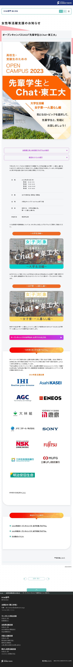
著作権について (60, 558)
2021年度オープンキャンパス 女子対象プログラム (29, 531)
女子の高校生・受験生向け (9, 629)
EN (64, 11)
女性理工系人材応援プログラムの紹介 (35, 150)
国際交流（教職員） (6, 643)
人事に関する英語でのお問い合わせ (11, 645)
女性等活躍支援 (7, 625)
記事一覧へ (36, 579)
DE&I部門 (11, 11)
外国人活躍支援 (7, 636)
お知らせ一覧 (5, 618)
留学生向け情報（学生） (8, 640)
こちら (24, 493)
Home (1, 593)
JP (60, 11)
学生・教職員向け (6, 632)
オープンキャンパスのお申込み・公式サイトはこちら (28, 337)
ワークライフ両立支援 (9, 616)
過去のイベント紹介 (36, 157)
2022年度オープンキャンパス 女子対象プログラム (29, 526)
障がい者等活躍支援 (9, 649)
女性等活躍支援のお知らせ (13, 593)
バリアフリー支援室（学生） (8, 654)
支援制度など (5, 621)
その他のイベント (18, 536)
